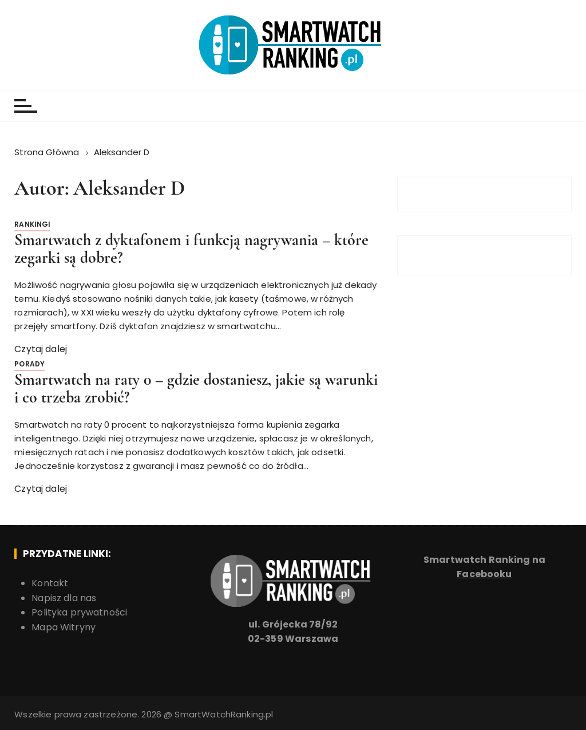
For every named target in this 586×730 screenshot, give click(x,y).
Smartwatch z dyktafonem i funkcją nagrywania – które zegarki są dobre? (191, 248)
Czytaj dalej (40, 349)
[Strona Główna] (47, 152)
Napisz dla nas (63, 598)
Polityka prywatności (79, 612)
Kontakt (49, 583)
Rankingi (32, 224)
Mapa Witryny (63, 627)
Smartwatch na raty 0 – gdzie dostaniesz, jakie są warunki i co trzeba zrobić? (196, 388)
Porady (29, 364)
